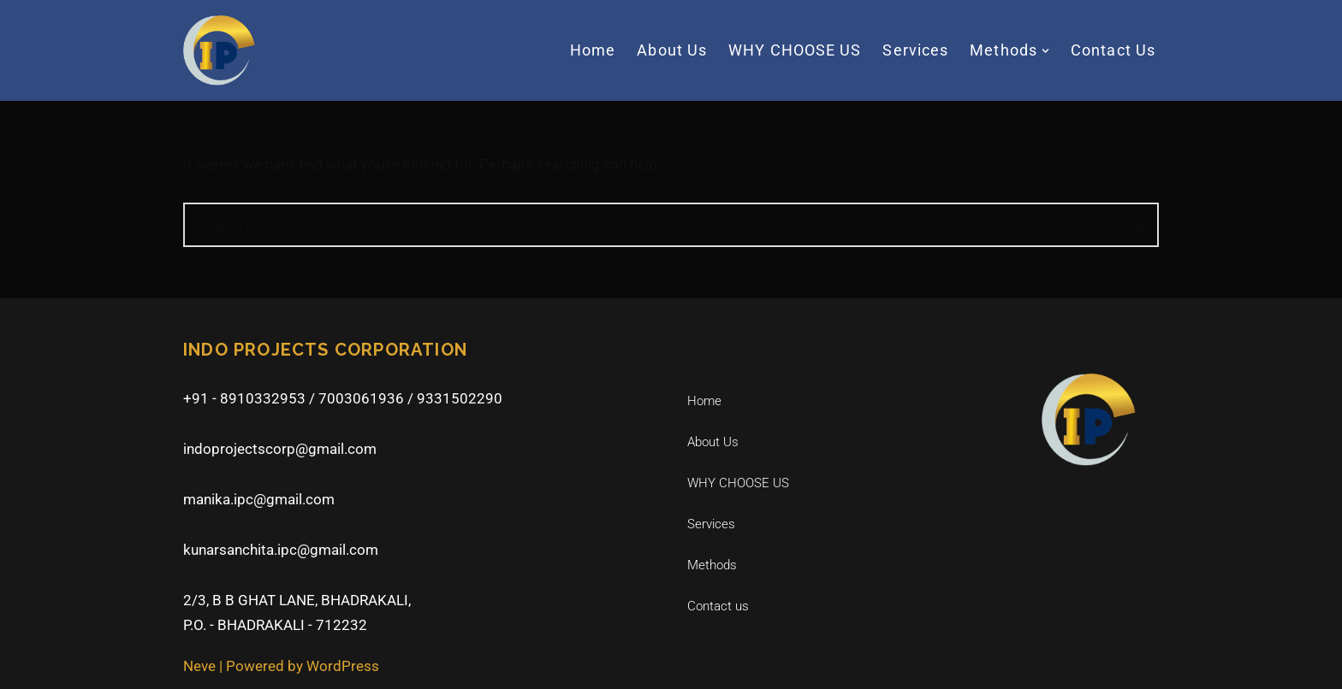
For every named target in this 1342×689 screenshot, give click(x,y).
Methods (712, 565)
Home (592, 50)
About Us (672, 50)
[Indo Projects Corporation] (219, 50)
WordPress (342, 665)
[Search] (651, 225)
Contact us (1113, 50)
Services (915, 50)
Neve (199, 665)
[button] (1045, 51)
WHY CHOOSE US (794, 50)
